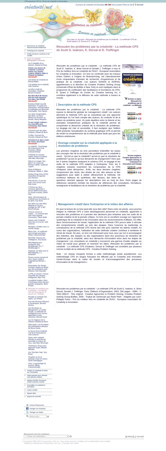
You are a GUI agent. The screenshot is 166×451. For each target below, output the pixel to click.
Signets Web (31, 393)
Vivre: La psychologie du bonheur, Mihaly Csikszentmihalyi (37, 365)
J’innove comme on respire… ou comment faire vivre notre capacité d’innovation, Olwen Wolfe (38, 214)
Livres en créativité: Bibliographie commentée (36, 59)
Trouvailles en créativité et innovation (36, 386)
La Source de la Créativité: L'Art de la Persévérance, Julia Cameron (37, 333)
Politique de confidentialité (88, 441)
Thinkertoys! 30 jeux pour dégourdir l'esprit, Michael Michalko (37, 347)
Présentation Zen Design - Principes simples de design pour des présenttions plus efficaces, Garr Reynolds (38, 268)
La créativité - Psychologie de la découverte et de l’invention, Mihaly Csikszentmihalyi (37, 149)
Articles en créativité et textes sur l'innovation (37, 371)
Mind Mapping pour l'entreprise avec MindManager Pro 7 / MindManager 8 (35, 245)
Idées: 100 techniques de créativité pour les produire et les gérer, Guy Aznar (38, 199)
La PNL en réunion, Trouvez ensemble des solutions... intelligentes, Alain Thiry (38, 275)
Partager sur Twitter (36, 412)
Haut (128, 436)
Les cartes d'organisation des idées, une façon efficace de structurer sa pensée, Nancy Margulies (37, 116)
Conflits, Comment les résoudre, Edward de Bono (37, 136)
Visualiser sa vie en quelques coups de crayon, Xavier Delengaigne (38, 359)
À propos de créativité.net (86, 5)
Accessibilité (105, 441)
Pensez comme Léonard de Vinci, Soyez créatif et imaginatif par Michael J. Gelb (38, 260)
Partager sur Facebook (38, 408)
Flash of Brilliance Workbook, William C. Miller (38, 170)
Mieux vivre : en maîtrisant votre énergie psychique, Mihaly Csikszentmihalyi (37, 233)
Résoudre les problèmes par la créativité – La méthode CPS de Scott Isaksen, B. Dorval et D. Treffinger (38, 291)
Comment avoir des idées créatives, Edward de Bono (38, 131)
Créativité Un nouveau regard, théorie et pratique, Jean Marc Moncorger (37, 156)
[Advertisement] (94, 57)
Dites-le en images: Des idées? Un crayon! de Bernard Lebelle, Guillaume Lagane (38, 163)
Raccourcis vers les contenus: (37, 434)
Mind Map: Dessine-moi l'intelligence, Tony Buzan (37, 239)
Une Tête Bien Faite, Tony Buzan (37, 353)
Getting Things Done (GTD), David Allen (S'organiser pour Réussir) (38, 176)
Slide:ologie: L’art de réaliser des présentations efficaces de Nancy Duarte (38, 326)
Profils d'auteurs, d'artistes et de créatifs (38, 54)
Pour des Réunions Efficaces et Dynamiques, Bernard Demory (38, 303)
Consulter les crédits (70, 443)
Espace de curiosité (34, 396)
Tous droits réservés (68, 441)
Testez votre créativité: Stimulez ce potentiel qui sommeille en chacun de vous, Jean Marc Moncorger (38, 340)
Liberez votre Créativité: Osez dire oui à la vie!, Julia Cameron (38, 222)
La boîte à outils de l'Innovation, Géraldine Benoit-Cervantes (36, 91)
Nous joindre (117, 5)
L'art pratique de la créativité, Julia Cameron (38, 85)
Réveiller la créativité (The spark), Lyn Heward (37, 298)
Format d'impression (37, 405)
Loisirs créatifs (32, 390)
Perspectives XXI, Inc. (52, 443)
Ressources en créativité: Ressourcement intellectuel (36, 46)
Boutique (101, 5)
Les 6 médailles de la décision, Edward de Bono (37, 64)
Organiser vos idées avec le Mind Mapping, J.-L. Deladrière (38, 252)
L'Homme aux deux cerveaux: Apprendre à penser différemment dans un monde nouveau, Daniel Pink (38, 190)
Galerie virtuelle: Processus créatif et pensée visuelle (36, 381)
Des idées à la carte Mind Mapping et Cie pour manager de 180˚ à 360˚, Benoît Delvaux (37, 206)
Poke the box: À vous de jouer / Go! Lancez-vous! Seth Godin (37, 182)
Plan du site (128, 5)
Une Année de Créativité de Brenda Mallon (38, 81)
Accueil (139, 5)
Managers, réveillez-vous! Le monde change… (38, 227)
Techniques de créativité (35, 51)
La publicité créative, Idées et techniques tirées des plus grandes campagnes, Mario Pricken (38, 283)
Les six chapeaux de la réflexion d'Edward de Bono (38, 321)
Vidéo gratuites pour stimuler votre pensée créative (37, 376)
